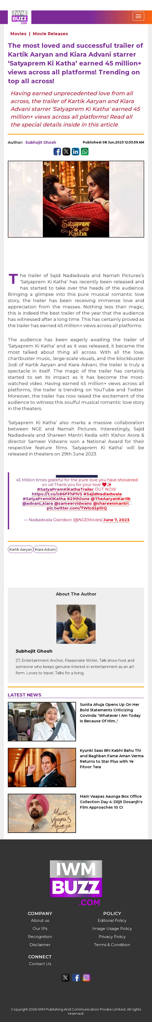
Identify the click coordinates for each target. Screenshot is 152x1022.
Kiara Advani (45, 549)
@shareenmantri (110, 503)
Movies (18, 33)
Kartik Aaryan (20, 549)
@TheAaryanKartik (111, 498)
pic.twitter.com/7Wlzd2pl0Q (77, 508)
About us (40, 920)
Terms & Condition (112, 944)
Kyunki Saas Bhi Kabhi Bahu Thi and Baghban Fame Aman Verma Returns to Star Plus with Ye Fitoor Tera (112, 758)
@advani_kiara (37, 503)
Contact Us (40, 963)
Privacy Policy (112, 936)
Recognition (40, 936)
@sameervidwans (73, 503)
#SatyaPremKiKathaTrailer (65, 489)
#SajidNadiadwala (102, 493)
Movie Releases (50, 33)
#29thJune (78, 498)
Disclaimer (40, 944)
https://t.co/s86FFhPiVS (57, 493)
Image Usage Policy (112, 928)
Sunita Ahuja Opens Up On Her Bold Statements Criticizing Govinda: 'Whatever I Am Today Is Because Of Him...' (110, 712)
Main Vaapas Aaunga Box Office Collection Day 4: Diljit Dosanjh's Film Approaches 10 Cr (111, 802)
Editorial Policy (112, 920)
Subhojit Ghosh (40, 142)
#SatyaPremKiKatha (44, 498)
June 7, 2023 (116, 519)
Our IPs (40, 928)
